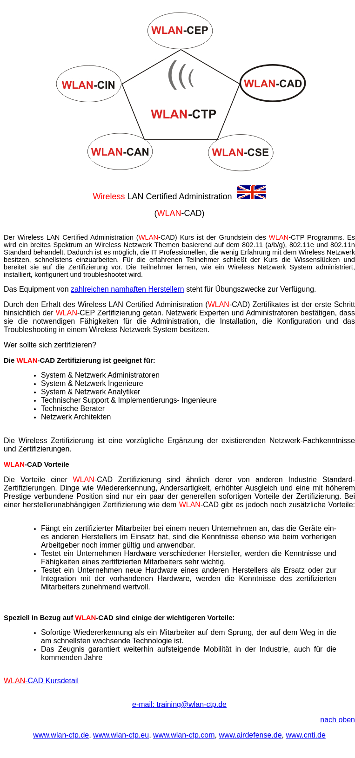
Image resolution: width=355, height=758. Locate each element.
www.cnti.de (305, 735)
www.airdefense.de (250, 735)
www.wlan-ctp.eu (121, 735)
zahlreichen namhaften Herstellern (127, 289)
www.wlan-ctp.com (183, 735)
